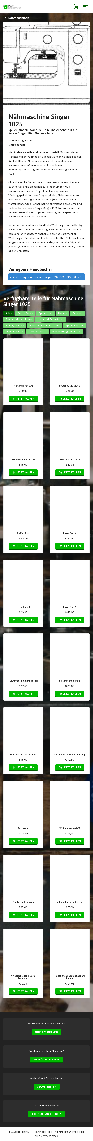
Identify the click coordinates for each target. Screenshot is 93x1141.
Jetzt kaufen (23, 398)
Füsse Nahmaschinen (19, 319)
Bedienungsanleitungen (46, 1114)
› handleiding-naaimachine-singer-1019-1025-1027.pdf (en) (45, 277)
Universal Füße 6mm (50, 319)
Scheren (77, 313)
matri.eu (63, 1132)
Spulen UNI (45, 313)
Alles (9, 313)
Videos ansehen (46, 1086)
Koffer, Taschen (15, 325)
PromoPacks (25, 313)
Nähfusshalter (14, 331)
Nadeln (62, 313)
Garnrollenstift (37, 331)
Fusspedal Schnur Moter (45, 325)
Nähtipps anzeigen (46, 1032)
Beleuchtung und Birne (66, 331)
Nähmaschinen (16, 18)
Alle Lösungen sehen (46, 1059)
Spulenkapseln (75, 325)
